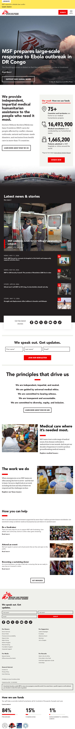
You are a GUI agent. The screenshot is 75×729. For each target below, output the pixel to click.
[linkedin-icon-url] (55, 322)
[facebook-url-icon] (31, 322)
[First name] (14, 349)
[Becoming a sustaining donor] (37, 568)
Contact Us (5, 669)
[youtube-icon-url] (50, 322)
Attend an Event (43, 636)
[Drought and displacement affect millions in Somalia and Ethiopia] (37, 303)
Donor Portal (5, 633)
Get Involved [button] (37, 580)
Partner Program (6, 642)
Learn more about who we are (37, 410)
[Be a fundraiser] (37, 533)
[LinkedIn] (26, 622)
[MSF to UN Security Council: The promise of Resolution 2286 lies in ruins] (37, 274)
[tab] (46, 101)
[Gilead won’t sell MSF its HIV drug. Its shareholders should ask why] (37, 289)
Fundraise (41, 633)
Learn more (6, 7)
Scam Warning (6, 674)
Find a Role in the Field (45, 658)
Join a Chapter (42, 640)
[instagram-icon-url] (45, 322)
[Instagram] (17, 622)
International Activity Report (62, 153)
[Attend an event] (37, 550)
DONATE (63, 12)
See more (7, 200)
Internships (41, 662)
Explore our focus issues (11, 492)
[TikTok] (30, 622)
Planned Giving (6, 644)
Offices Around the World (8, 658)
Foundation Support (7, 647)
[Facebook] (3, 622)
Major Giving (5, 640)
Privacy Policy (5, 671)
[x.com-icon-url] (41, 322)
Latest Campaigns (43, 631)
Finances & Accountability (9, 636)
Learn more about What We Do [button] (16, 148)
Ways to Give (5, 638)
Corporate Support (7, 649)
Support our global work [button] (18, 79)
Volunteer (41, 638)
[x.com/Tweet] (12, 622)
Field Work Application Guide (46, 660)
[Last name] (33, 349)
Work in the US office (44, 656)
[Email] (56, 349)
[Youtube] (21, 622)
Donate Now (56, 160)
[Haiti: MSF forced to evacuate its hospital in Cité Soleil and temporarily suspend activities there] (37, 260)
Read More (6, 72)
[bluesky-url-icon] (36, 322)
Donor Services (6, 631)
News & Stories (6, 656)
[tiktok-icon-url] (60, 322)
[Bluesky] (8, 622)
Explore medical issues (49, 453)
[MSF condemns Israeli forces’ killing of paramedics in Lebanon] (37, 227)
